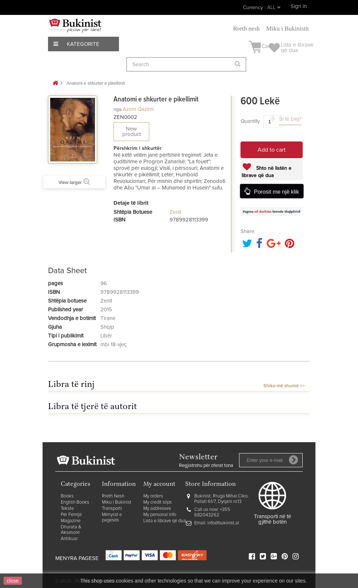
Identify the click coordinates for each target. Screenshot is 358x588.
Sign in (299, 6)
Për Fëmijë (71, 514)
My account (159, 484)
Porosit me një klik (276, 191)
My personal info (159, 514)
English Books (75, 502)
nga (118, 109)
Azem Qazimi (138, 109)
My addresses (157, 508)
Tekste (67, 508)
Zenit (175, 212)
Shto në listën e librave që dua (266, 172)
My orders (153, 496)
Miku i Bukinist (116, 502)
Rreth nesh (246, 28)
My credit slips (157, 502)
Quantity (250, 121)
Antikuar (69, 538)
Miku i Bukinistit (287, 28)
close (13, 581)
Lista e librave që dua (164, 521)
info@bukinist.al (223, 523)
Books (67, 496)
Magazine (70, 521)
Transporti (112, 508)
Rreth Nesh (113, 496)
